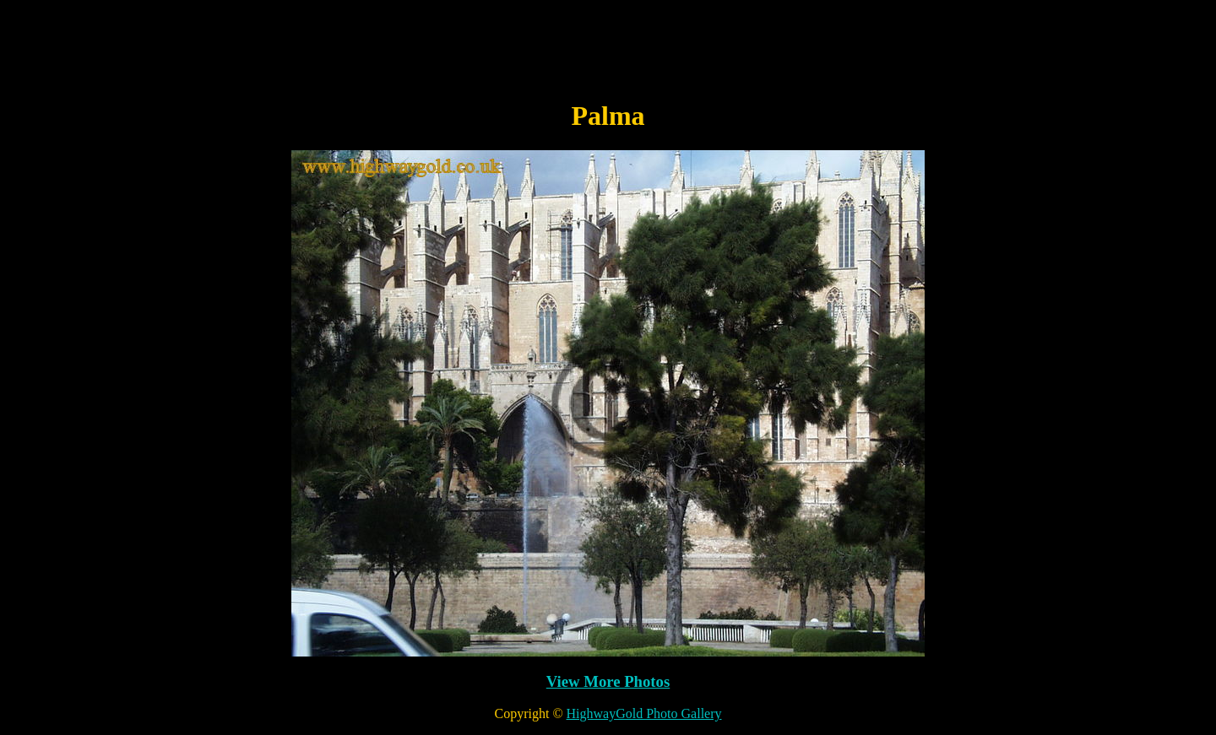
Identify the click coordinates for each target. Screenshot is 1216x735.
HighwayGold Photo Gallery (644, 713)
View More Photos (608, 681)
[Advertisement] (608, 45)
